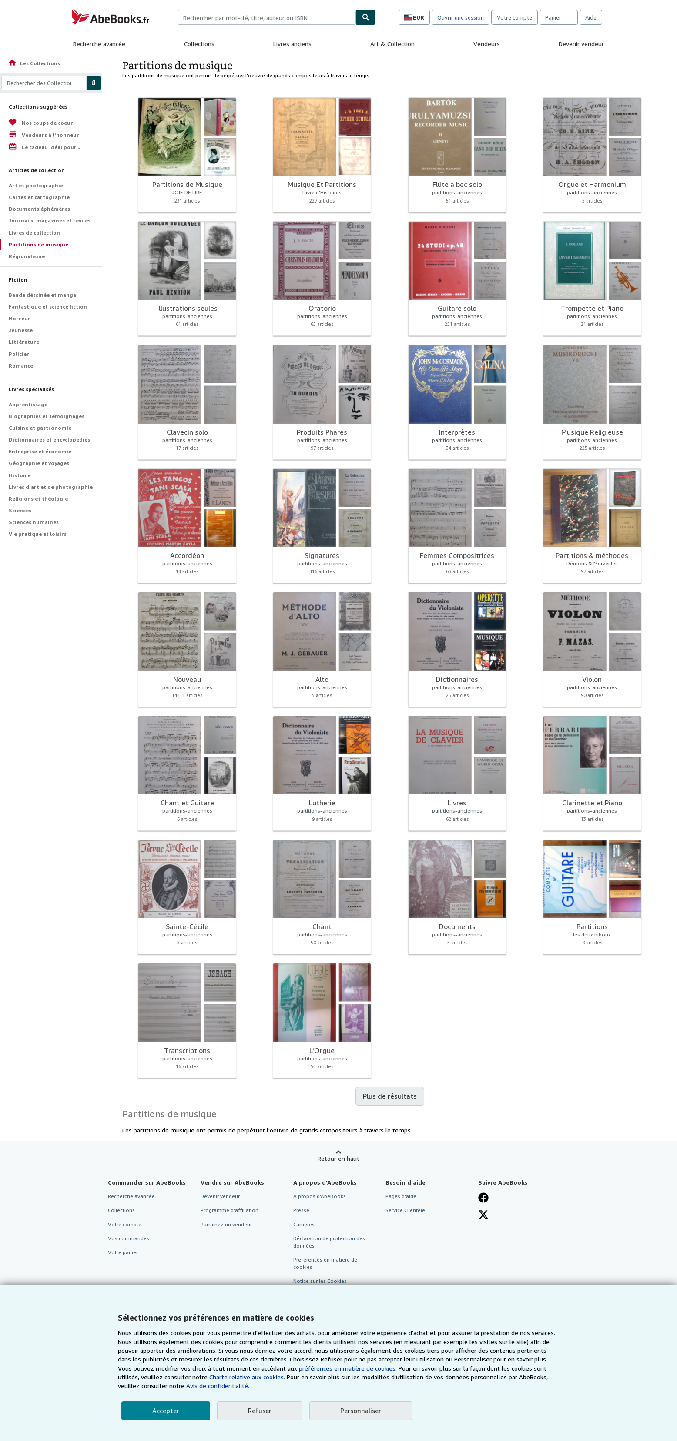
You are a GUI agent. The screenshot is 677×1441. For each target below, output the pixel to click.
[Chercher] (365, 17)
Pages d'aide (400, 1196)
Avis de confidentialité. (217, 1385)
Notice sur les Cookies (320, 1281)
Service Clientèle (405, 1210)
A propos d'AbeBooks (319, 1196)
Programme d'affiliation (229, 1210)
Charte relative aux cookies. (248, 1377)
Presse (301, 1210)
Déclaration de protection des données (329, 1242)
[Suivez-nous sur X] (483, 1214)
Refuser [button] (259, 1410)
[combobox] (267, 17)
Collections (199, 43)
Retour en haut (338, 1158)
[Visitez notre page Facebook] (483, 1197)
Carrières (304, 1224)
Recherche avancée (99, 43)
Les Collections (34, 63)
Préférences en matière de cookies (325, 1263)
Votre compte (514, 17)
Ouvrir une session (460, 17)
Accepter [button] (165, 1410)
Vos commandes (128, 1238)
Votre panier (123, 1252)
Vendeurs (486, 43)
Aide (591, 17)
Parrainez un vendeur (226, 1224)
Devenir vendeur (581, 43)
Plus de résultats (390, 1096)
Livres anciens (292, 43)
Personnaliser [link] (360, 1410)
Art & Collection (392, 43)
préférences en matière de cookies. (348, 1368)
